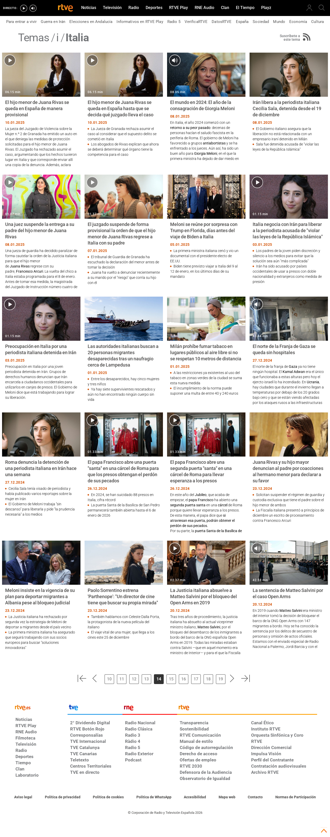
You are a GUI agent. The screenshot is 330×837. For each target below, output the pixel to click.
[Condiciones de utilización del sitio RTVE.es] (23, 797)
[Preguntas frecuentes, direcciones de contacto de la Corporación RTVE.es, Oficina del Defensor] (255, 797)
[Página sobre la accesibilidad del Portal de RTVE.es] (195, 797)
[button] (81, 678)
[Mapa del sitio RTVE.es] (227, 797)
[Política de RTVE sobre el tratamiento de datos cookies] (108, 797)
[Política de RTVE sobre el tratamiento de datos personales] (62, 797)
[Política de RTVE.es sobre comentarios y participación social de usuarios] (295, 797)
